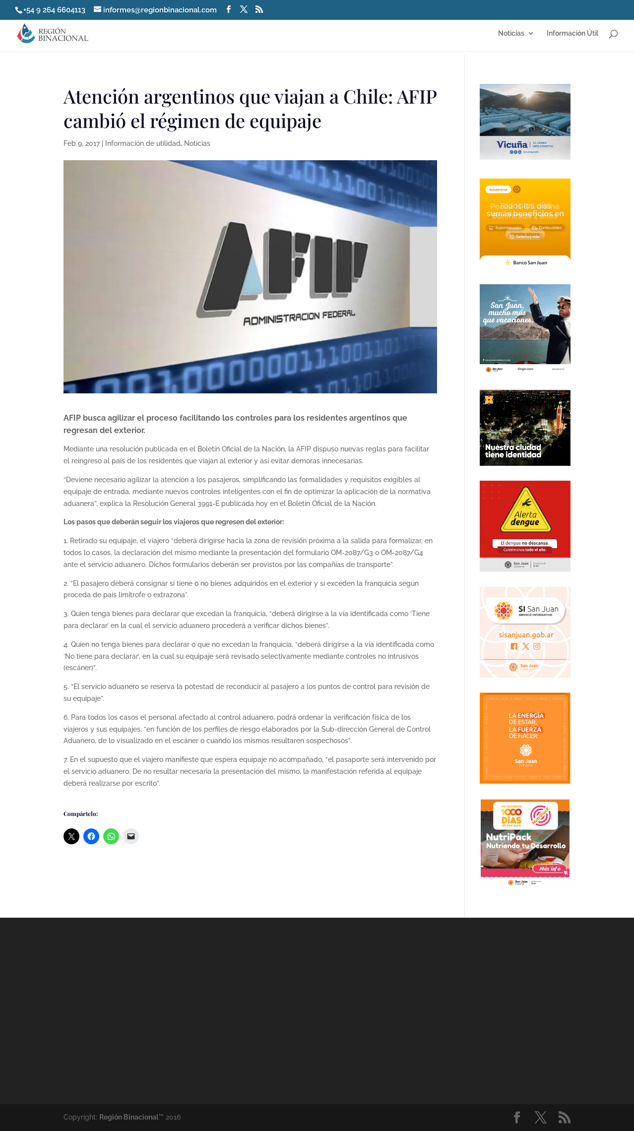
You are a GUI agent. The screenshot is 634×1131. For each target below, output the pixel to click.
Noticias (511, 33)
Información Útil (572, 33)
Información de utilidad (143, 143)
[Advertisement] (405, 1010)
